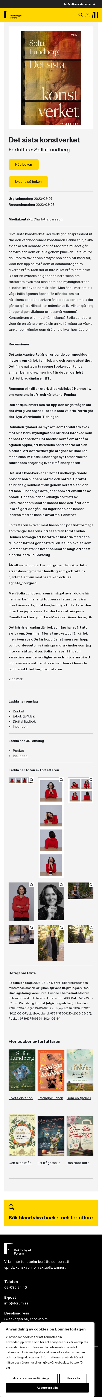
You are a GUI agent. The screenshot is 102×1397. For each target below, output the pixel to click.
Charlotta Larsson (47, 219)
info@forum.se (16, 1303)
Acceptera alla (47, 1388)
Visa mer (16, 679)
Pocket (18, 711)
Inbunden (20, 726)
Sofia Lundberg (52, 150)
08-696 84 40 (15, 1287)
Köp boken (23, 164)
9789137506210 (61, 1014)
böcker (52, 1217)
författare (82, 1217)
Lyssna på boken (28, 181)
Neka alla (73, 1378)
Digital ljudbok (24, 721)
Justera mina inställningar (31, 1378)
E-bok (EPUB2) (24, 716)
